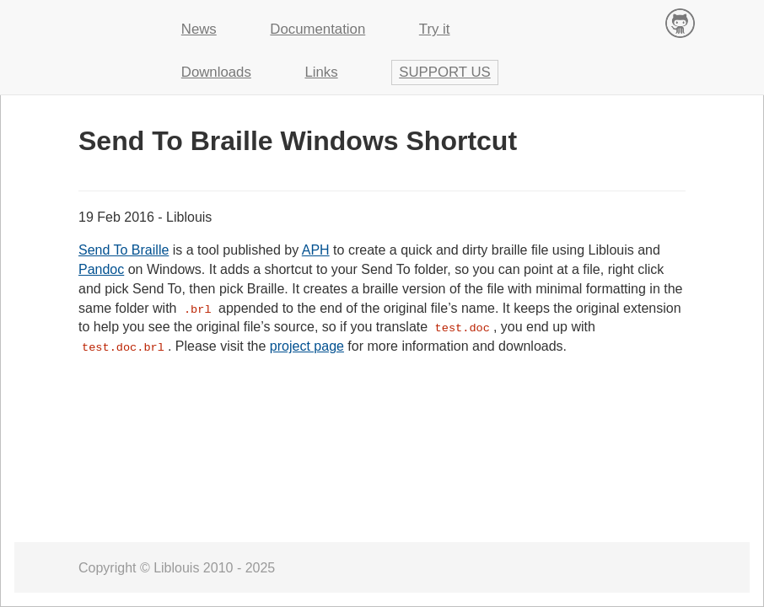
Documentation (317, 29)
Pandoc (101, 269)
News (199, 29)
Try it (434, 29)
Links (320, 72)
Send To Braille (123, 250)
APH (316, 250)
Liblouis (104, 21)
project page (307, 346)
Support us (445, 72)
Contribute (680, 22)
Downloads (216, 72)
